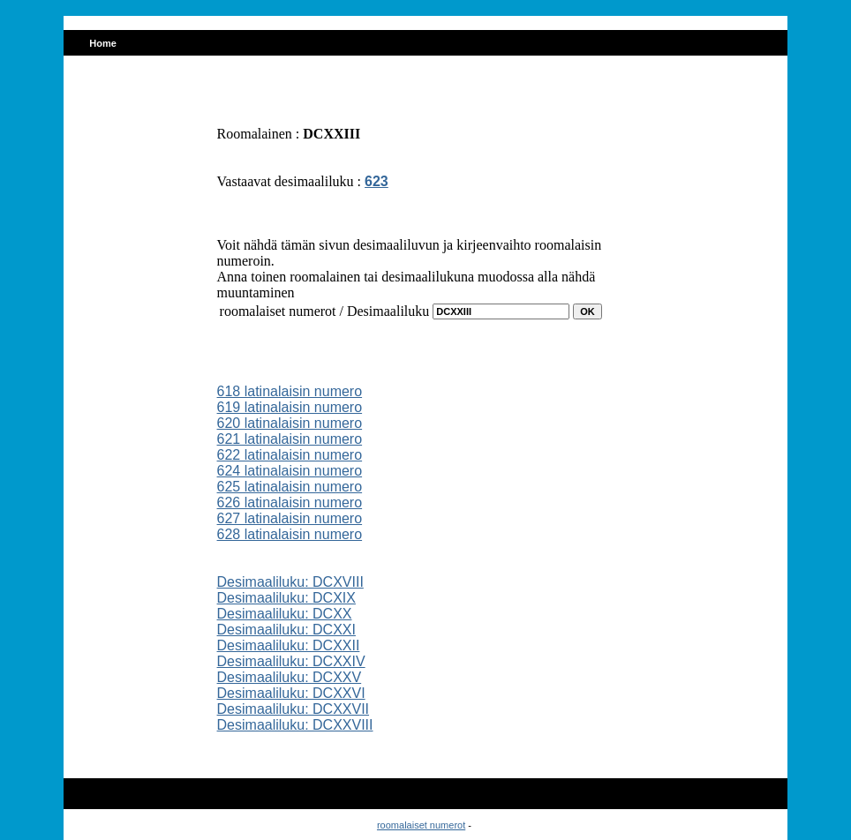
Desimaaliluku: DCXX (284, 613)
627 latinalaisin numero (290, 518)
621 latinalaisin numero (290, 438)
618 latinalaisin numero (290, 391)
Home (103, 43)
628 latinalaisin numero (290, 534)
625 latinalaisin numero (290, 486)
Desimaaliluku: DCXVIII (290, 581)
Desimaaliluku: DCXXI (286, 629)
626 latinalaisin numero (290, 502)
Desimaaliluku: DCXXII (288, 645)
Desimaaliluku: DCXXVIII (295, 724)
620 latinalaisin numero (290, 423)
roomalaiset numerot (421, 825)
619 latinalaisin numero (290, 407)
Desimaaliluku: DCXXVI (291, 693)
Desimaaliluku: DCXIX (286, 597)
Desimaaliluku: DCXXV (289, 677)
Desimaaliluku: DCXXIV (291, 661)
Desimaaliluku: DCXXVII (293, 708)
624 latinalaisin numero (290, 470)
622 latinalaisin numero (290, 454)
